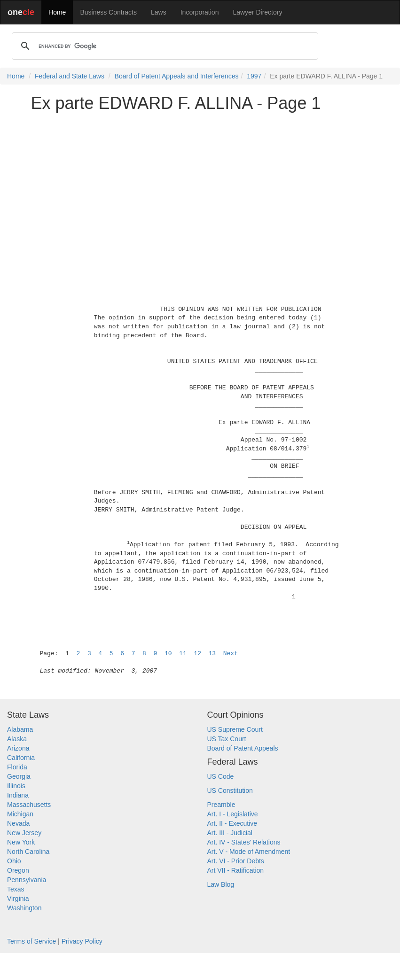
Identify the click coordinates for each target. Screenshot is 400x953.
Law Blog (221, 884)
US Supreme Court (235, 729)
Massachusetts (29, 804)
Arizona (18, 748)
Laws (158, 12)
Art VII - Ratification (235, 870)
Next (230, 653)
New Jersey (24, 833)
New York (21, 842)
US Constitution (230, 790)
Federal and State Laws (69, 76)
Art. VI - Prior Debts (235, 861)
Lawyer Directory (257, 12)
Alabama (20, 729)
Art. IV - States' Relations (244, 842)
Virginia (18, 898)
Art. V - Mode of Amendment (248, 851)
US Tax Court (226, 739)
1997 (254, 76)
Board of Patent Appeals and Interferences (177, 76)
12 (197, 653)
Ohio (14, 861)
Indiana (18, 795)
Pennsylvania (26, 879)
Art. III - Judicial (229, 833)
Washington (24, 908)
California (21, 757)
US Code (220, 776)
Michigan (20, 814)
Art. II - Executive (232, 823)
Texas (15, 889)
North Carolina (28, 851)
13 (212, 653)
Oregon (18, 870)
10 (168, 653)
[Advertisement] (200, 185)
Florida (17, 767)
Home (57, 12)
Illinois (16, 786)
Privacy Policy (82, 941)
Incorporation (199, 12)
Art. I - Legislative (232, 814)
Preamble (221, 804)
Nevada (18, 823)
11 (183, 653)
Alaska (17, 739)
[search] (164, 46)
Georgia (19, 776)
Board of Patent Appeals (242, 748)
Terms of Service (31, 941)
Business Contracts (108, 12)
